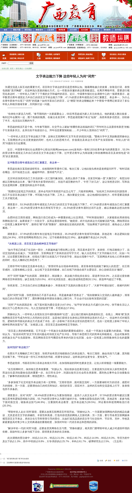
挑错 (109, 461)
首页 (5, 30)
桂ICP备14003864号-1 (78, 472)
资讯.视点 (19, 68)
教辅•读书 (39, 30)
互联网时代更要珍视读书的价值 (18, 463)
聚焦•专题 (16, 30)
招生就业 (113, 54)
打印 (125, 461)
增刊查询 (107, 30)
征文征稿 (84, 30)
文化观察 (28, 68)
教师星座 (48, 58)
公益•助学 (50, 30)
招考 (104, 58)
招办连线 (121, 58)
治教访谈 (21, 54)
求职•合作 (95, 30)
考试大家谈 (122, 54)
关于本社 (118, 30)
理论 (73, 58)
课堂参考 (81, 58)
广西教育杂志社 (76, 469)
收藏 (101, 461)
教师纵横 (62, 30)
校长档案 (48, 54)
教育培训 (113, 58)
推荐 (117, 461)
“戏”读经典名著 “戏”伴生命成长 (18, 459)
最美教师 (56, 58)
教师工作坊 (90, 58)
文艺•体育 (73, 30)
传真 (4, 58)
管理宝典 (81, 54)
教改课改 (89, 54)
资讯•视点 (28, 30)
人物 (39, 58)
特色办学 (21, 58)
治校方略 (13, 58)
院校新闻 (13, 54)
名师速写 (56, 54)
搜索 (31, 63)
